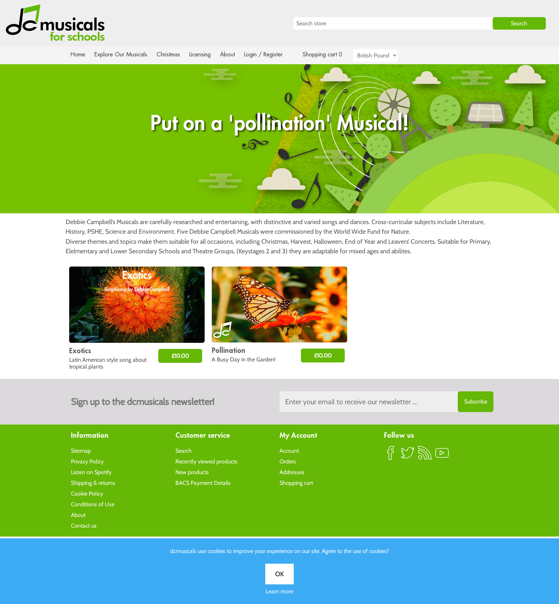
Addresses (292, 471)
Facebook (391, 455)
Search (183, 450)
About (233, 54)
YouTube (442, 455)
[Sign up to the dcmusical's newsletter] (386, 401)
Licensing (205, 54)
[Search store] (393, 23)
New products (192, 471)
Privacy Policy (87, 461)
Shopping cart (296, 482)
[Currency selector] (383, 55)
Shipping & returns (93, 482)
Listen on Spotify (91, 471)
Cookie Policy (87, 493)
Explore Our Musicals (122, 54)
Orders (288, 461)
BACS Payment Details (203, 482)
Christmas (171, 54)
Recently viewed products (206, 461)
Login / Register (271, 54)
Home (78, 54)
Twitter (408, 455)
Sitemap (81, 450)
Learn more (279, 251)
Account (289, 450)
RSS (425, 455)
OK (279, 234)
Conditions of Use (92, 504)
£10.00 (180, 355)
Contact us (84, 525)
